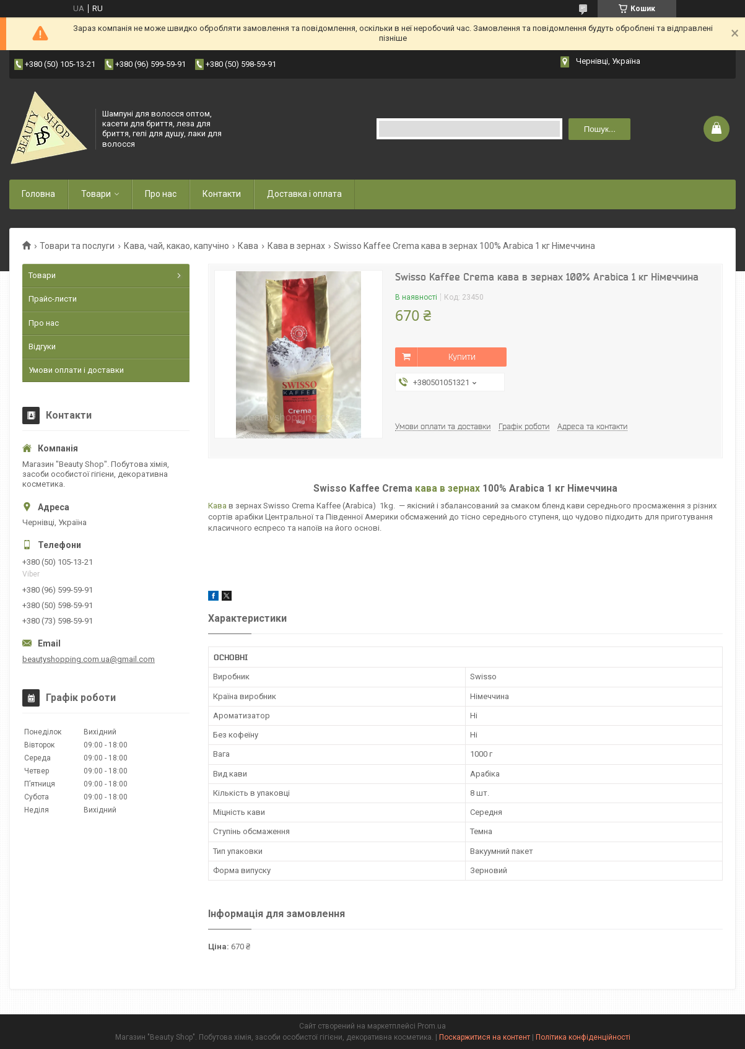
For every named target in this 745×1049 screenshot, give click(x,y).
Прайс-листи (52, 298)
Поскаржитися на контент (484, 1037)
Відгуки (42, 346)
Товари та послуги (77, 246)
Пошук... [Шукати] (600, 129)
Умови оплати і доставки (76, 370)
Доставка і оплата (304, 194)
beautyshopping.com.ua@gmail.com (88, 659)
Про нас (160, 194)
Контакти (222, 194)
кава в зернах (447, 488)
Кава (248, 246)
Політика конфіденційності (583, 1037)
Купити (462, 357)
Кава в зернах (296, 246)
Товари (96, 194)
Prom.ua (431, 1026)
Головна (38, 194)
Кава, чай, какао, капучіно (176, 246)
